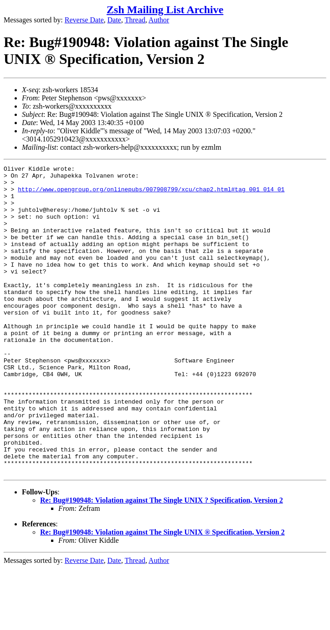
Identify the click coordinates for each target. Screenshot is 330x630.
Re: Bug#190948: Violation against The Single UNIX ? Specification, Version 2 (161, 562)
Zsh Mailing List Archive (165, 10)
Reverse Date (84, 20)
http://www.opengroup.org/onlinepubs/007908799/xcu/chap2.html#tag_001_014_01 (151, 194)
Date (114, 20)
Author (159, 20)
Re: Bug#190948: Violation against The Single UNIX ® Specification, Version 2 (162, 594)
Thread (134, 20)
